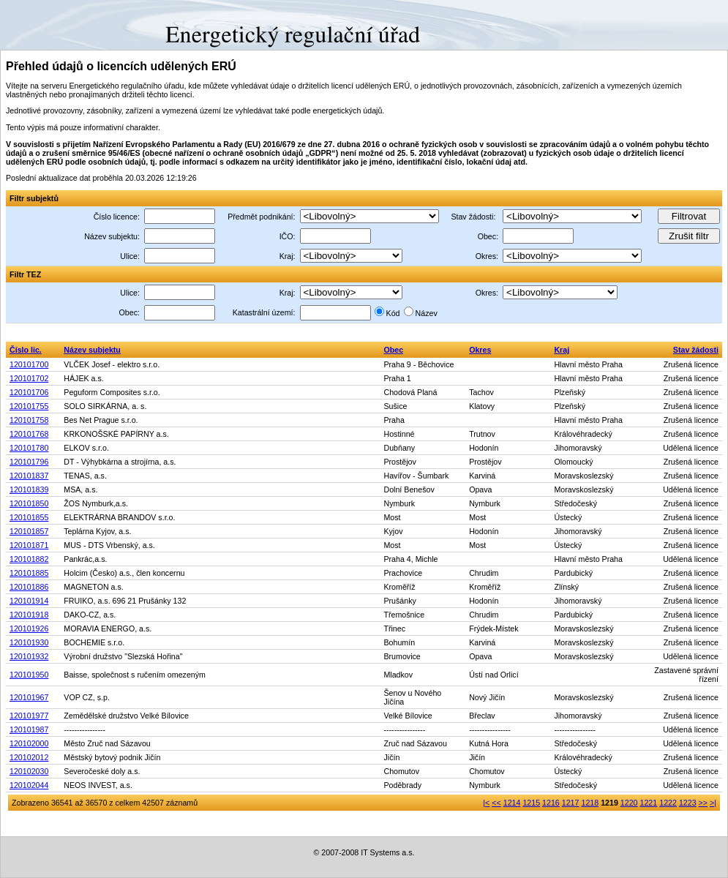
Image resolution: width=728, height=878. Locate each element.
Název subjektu (92, 349)
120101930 (29, 642)
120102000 (29, 743)
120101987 (29, 729)
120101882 (29, 559)
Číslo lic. (26, 349)
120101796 (29, 461)
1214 (512, 802)
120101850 (29, 503)
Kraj (561, 349)
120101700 (29, 364)
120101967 (29, 697)
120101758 (29, 420)
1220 (629, 802)
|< (486, 802)
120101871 (29, 545)
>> (703, 802)
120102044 (29, 785)
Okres (480, 349)
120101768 (29, 433)
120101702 (29, 378)
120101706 (29, 392)
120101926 (29, 628)
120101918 (29, 614)
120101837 (29, 475)
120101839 (29, 489)
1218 (589, 802)
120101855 (29, 517)
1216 (551, 802)
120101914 (29, 600)
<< (496, 802)
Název (427, 313)
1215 (531, 802)
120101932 (29, 656)
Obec (393, 349)
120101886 (29, 586)
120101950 (29, 674)
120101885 (29, 573)
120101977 (29, 715)
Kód (393, 313)
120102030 (29, 771)
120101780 (29, 447)
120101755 (29, 406)
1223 (688, 802)
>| (713, 802)
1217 (570, 802)
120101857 (29, 531)
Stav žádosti (695, 349)
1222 (668, 802)
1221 (649, 802)
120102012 (29, 757)
